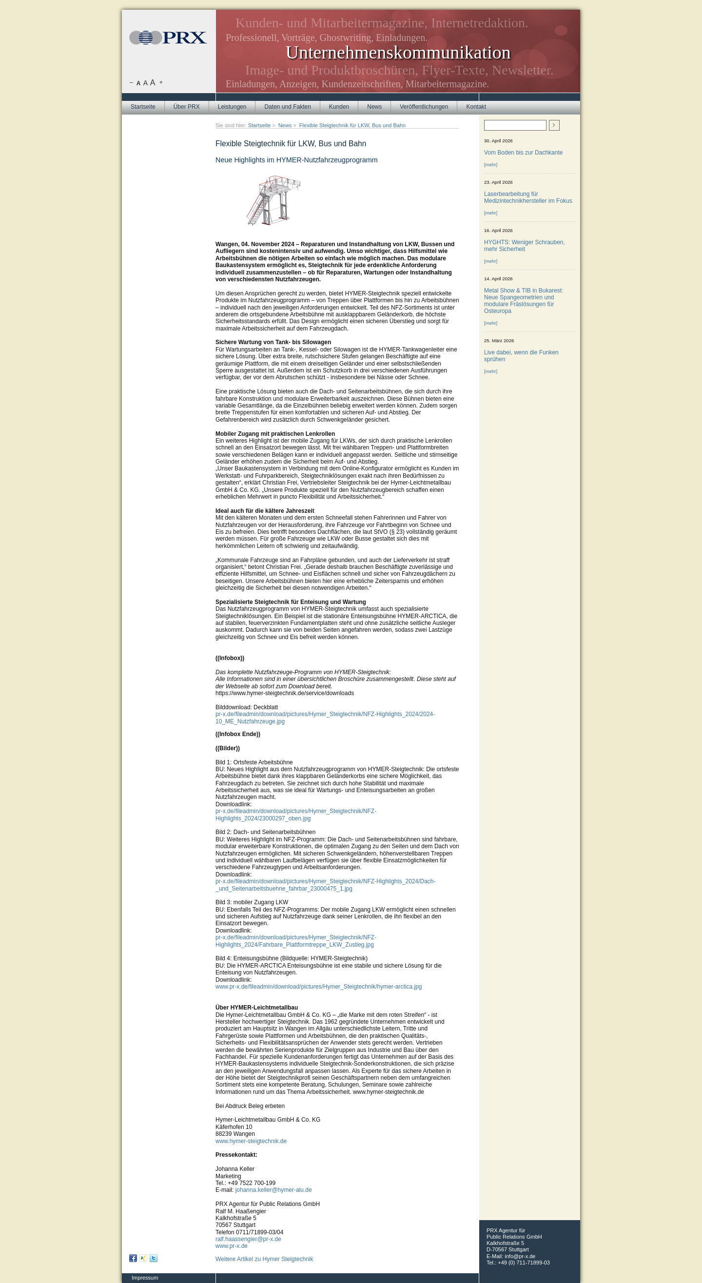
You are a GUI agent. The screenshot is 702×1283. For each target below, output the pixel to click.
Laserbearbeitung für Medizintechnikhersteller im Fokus (528, 197)
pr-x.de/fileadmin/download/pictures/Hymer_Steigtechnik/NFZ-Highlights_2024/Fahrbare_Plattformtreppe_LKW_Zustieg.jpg (295, 941)
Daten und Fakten (287, 106)
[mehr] (490, 164)
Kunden (339, 106)
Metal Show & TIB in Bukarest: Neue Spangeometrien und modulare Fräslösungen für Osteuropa (524, 300)
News (374, 106)
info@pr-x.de (520, 1256)
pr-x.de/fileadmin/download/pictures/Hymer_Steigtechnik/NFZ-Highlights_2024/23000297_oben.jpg (295, 814)
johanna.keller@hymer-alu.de (273, 1189)
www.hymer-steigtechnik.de (251, 1141)
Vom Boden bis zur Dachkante (523, 152)
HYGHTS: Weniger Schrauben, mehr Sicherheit (524, 246)
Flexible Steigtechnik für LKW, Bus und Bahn (352, 125)
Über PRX (187, 106)
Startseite (143, 106)
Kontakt (476, 106)
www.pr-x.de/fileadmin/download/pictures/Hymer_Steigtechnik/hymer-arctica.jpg (318, 986)
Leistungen (232, 106)
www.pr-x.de (231, 1246)
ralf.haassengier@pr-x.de (248, 1239)
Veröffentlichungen (424, 106)
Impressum (145, 1278)
